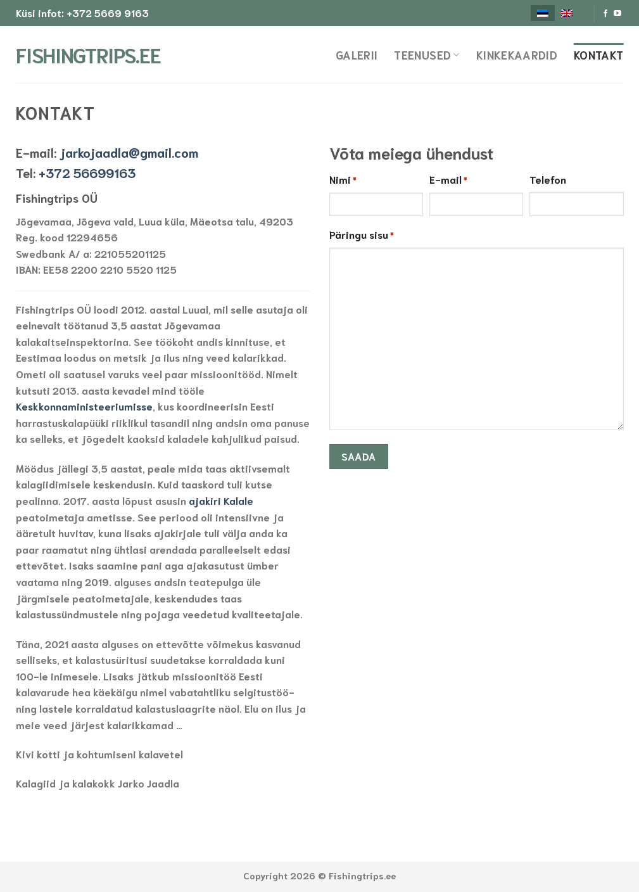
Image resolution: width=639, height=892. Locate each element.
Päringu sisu (361, 235)
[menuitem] (543, 13)
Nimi (343, 180)
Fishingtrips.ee (79, 54)
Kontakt (598, 54)
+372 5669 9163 (107, 12)
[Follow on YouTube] (617, 14)
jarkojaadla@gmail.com (129, 152)
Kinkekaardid (516, 54)
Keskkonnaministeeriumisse (84, 405)
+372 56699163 (87, 172)
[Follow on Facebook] (605, 14)
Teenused (426, 54)
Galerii (356, 54)
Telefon (547, 179)
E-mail (448, 180)
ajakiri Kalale (221, 500)
